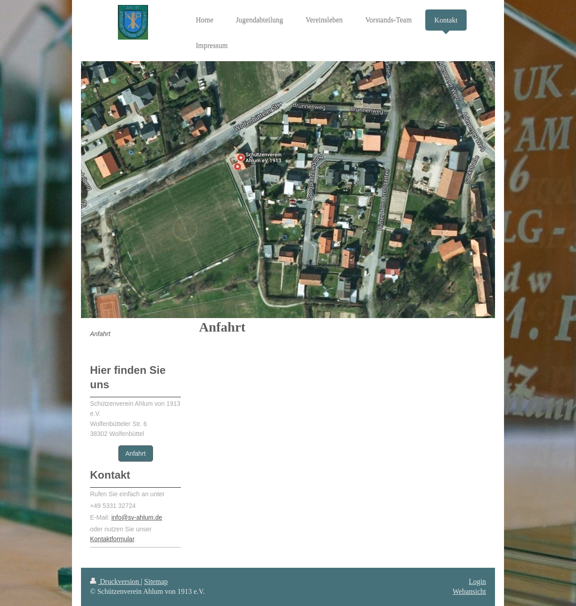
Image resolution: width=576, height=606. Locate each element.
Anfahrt (136, 453)
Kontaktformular (112, 539)
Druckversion (115, 581)
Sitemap (155, 581)
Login (477, 581)
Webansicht (469, 591)
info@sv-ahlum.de (136, 517)
